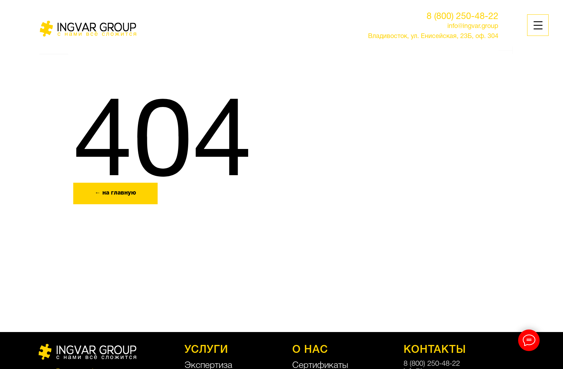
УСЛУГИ (206, 350)
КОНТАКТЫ (435, 350)
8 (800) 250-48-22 (462, 17)
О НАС (310, 350)
